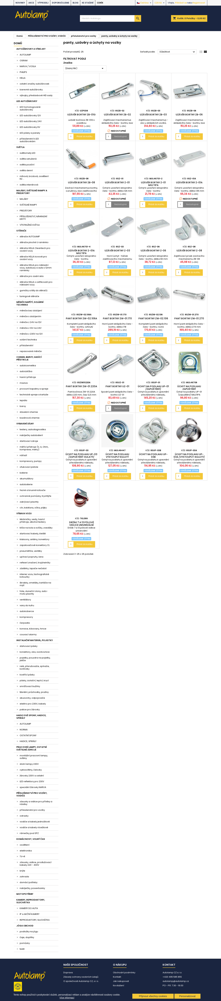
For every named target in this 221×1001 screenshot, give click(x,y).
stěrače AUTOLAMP (30, 236)
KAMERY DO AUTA (29, 908)
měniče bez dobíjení (31, 310)
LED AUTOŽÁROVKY (26, 101)
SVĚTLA (20, 147)
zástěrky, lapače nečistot (33, 568)
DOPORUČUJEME (60, 2)
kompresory (26, 617)
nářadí (23, 455)
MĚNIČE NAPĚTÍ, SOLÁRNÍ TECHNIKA (30, 303)
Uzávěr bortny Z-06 (153, 250)
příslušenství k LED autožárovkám (29, 140)
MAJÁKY (24, 199)
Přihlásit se (181, 2)
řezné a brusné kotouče (32, 490)
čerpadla (25, 622)
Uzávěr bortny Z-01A (189, 182)
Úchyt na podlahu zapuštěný (189, 388)
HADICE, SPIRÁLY (28, 741)
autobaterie (26, 484)
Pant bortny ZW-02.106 (153, 318)
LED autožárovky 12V (30, 115)
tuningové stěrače (29, 296)
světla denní (26, 170)
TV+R (22, 856)
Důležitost (178, 52)
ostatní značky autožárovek (34, 83)
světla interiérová (29, 184)
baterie (24, 472)
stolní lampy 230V (29, 764)
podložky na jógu (29, 931)
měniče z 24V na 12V (31, 322)
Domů (18, 43)
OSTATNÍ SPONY (28, 735)
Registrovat (199, 2)
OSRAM (23, 60)
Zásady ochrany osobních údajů (80, 976)
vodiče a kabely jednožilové (35, 821)
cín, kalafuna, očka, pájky (33, 507)
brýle (22, 870)
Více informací (67, 997)
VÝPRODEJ (43, 2)
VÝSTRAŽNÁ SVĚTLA (30, 224)
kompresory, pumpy (31, 461)
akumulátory (26, 478)
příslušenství (26, 345)
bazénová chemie (30, 417)
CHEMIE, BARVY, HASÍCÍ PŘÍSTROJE (29, 358)
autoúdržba (26, 371)
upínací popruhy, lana (31, 556)
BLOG (75, 2)
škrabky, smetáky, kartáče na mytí (35, 584)
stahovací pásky (28, 646)
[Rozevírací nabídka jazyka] (144, 3)
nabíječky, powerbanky (32, 888)
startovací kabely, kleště (33, 533)
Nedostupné (120, 136)
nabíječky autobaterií (31, 435)
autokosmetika (28, 365)
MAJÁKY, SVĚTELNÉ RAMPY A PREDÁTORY (31, 192)
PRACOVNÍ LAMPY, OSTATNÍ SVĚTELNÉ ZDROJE (31, 748)
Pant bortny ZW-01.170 (117, 318)
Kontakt (117, 976)
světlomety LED (27, 153)
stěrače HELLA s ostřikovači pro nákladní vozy (36, 283)
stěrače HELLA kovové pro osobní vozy (33, 258)
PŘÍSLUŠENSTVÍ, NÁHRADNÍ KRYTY (33, 218)
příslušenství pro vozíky (32, 810)
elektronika (26, 850)
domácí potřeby (28, 882)
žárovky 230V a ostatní (32, 775)
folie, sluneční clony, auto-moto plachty (34, 592)
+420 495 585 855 (172, 976)
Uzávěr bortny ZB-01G (81, 114)
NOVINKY (20, 2)
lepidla (23, 400)
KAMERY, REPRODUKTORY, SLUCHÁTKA (30, 901)
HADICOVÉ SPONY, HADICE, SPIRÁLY (31, 717)
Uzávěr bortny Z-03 (117, 250)
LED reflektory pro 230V (32, 781)
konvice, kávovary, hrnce (33, 628)
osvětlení (24, 844)
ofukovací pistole (29, 467)
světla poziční (27, 164)
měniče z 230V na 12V (31, 333)
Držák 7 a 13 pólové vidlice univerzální (81, 524)
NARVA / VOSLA (28, 66)
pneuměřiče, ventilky (31, 551)
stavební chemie (29, 412)
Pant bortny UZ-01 (117, 386)
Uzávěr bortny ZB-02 (117, 114)
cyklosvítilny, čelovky (31, 769)
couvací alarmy (28, 634)
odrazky (24, 815)
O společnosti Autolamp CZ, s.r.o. (81, 981)
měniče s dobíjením (30, 316)
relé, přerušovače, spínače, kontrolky (34, 667)
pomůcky (25, 943)
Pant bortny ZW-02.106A (81, 318)
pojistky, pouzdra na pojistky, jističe (35, 659)
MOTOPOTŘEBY (24, 894)
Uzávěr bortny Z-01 (117, 182)
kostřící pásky (27, 674)
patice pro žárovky (30, 709)
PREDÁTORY (26, 210)
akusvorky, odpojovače (32, 697)
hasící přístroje (28, 377)
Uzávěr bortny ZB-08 (81, 182)
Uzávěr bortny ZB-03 (153, 114)
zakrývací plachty (29, 501)
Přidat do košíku (84, 136)
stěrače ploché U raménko (34, 242)
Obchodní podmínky (124, 972)
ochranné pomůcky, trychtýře (35, 496)
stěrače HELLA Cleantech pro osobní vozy (35, 249)
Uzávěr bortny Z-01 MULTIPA (153, 184)
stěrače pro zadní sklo (32, 276)
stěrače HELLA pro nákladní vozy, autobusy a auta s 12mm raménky (36, 267)
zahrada (24, 876)
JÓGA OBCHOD (24, 925)
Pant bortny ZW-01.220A (81, 386)
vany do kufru (27, 605)
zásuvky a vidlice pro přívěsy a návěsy (36, 803)
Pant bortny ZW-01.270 (189, 318)
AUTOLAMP (25, 54)
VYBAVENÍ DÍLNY (25, 423)
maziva (24, 383)
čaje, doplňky (27, 937)
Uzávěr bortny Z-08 (189, 250)
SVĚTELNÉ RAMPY (28, 204)
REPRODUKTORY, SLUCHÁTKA (35, 919)
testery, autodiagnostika (33, 429)
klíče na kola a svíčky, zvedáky (36, 527)
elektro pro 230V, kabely (33, 703)
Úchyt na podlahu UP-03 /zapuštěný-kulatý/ (81, 456)
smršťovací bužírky (30, 686)
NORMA (24, 729)
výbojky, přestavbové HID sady (36, 95)
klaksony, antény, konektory (34, 539)
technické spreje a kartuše (34, 394)
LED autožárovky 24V (31, 121)
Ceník (100, 2)
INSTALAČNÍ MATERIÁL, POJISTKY (34, 640)
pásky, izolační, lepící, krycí (34, 680)
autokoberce (27, 611)
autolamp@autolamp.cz (176, 981)
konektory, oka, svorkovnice (35, 651)
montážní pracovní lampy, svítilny (34, 757)
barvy (23, 406)
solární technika (28, 339)
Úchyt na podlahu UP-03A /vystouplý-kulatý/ (189, 456)
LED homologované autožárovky (30, 108)
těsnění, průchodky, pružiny (34, 692)
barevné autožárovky (31, 89)
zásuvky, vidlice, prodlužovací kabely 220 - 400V (35, 864)
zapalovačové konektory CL (35, 545)
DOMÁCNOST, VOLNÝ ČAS (30, 839)
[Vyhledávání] (110, 18)
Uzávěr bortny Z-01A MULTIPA (81, 252)
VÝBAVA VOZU (24, 513)
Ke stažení (87, 2)
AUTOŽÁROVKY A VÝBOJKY (30, 48)
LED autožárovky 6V (30, 127)
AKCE (31, 2)
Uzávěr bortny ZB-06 (189, 114)
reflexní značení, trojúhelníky (35, 562)
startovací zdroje (29, 441)
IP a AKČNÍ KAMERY (29, 914)
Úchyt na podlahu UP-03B (153, 456)
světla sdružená (28, 158)
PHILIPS (23, 72)
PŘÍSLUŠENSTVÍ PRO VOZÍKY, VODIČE (31, 794)
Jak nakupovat (121, 981)
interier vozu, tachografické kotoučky (34, 575)
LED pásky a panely (30, 132)
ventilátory (25, 599)
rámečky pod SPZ (29, 833)
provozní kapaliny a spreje (34, 388)
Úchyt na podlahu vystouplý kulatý (117, 456)
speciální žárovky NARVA (33, 787)
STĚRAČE (21, 230)
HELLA (22, 78)
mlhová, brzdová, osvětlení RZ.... (34, 177)
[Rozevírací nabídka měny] (160, 3)
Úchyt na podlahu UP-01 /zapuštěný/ (153, 388)
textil (22, 949)
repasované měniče (31, 351)
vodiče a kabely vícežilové (34, 827)
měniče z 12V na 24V (31, 328)
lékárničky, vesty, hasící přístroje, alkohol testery (33, 520)
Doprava (68, 972)
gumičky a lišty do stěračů (33, 290)
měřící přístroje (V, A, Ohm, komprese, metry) (34, 448)
